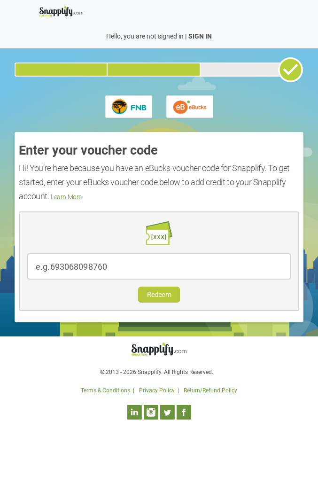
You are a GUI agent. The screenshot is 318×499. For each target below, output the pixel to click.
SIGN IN (200, 36)
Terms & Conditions (105, 390)
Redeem (159, 294)
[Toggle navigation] (273, 10)
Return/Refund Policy (210, 390)
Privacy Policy (157, 390)
